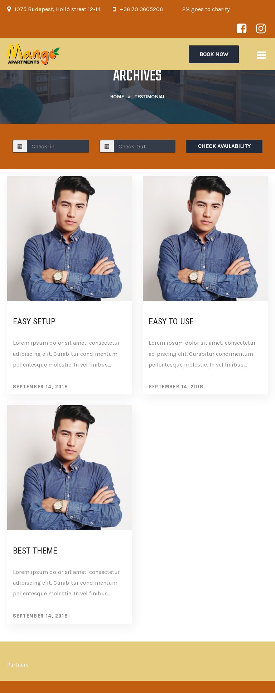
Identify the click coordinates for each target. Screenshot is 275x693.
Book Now (213, 54)
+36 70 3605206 (141, 9)
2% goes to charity (206, 9)
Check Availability (224, 146)
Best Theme (35, 551)
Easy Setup (34, 321)
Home (117, 97)
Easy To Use (171, 321)
